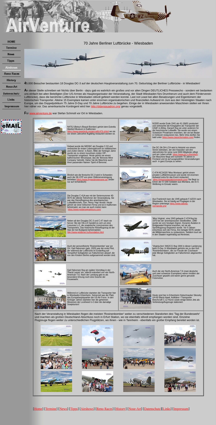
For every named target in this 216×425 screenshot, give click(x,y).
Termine (50, 409)
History (121, 409)
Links (166, 409)
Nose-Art (135, 409)
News (63, 409)
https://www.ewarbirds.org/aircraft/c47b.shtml (88, 131)
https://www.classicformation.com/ (178, 137)
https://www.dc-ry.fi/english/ (185, 154)
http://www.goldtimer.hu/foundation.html (85, 232)
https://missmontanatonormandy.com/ (170, 179)
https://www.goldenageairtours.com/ (84, 209)
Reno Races (104, 409)
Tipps (74, 409)
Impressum (181, 409)
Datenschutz (152, 409)
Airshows (87, 409)
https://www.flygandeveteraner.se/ (92, 179)
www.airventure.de (40, 113)
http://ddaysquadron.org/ (105, 106)
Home (38, 409)
